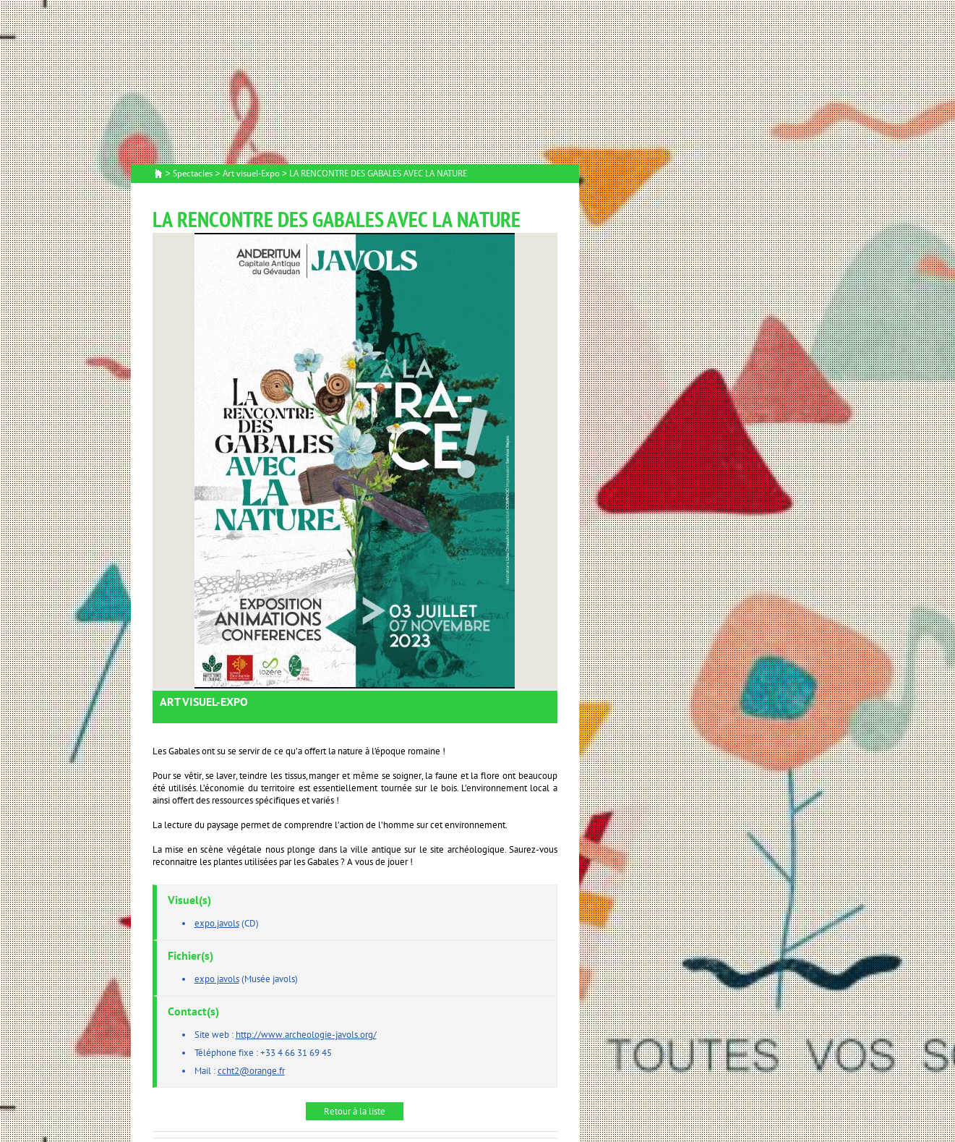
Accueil (158, 174)
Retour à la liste (354, 1111)
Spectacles (193, 174)
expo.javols (216, 923)
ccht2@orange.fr (251, 1071)
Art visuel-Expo (251, 174)
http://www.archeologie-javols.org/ (306, 1034)
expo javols (216, 979)
